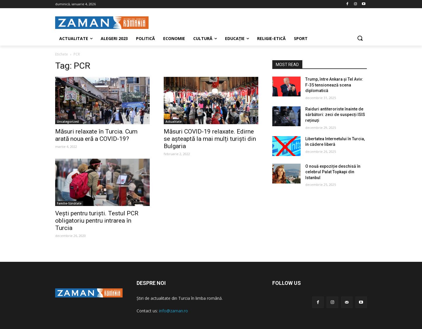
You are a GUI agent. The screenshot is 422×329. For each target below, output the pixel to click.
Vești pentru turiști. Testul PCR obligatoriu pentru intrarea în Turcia (96, 220)
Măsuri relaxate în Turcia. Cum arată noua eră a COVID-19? (96, 135)
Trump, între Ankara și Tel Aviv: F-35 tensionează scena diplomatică (334, 85)
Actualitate (173, 122)
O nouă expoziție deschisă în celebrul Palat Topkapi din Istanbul (332, 172)
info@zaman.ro (173, 311)
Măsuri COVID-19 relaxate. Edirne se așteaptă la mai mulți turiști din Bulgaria (210, 139)
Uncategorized (68, 122)
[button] (360, 39)
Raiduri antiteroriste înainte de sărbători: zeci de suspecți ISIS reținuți (335, 115)
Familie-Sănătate (69, 203)
